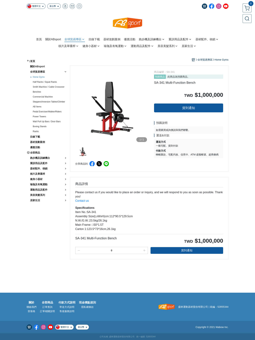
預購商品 (160, 76)
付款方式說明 (66, 302)
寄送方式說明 (67, 307)
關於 (31, 302)
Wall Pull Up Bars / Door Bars (47, 121)
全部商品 (47, 302)
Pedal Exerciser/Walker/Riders (47, 111)
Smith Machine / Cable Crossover (48, 87)
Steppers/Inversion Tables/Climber (49, 101)
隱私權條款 (87, 307)
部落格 (31, 311)
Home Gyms (39, 77)
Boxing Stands (39, 126)
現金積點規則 (87, 302)
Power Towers (39, 116)
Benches (37, 92)
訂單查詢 (47, 307)
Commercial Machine (43, 97)
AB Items (37, 106)
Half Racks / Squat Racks (45, 82)
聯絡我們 (31, 307)
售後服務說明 (67, 311)
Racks (36, 131)
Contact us (82, 200)
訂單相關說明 (47, 311)
